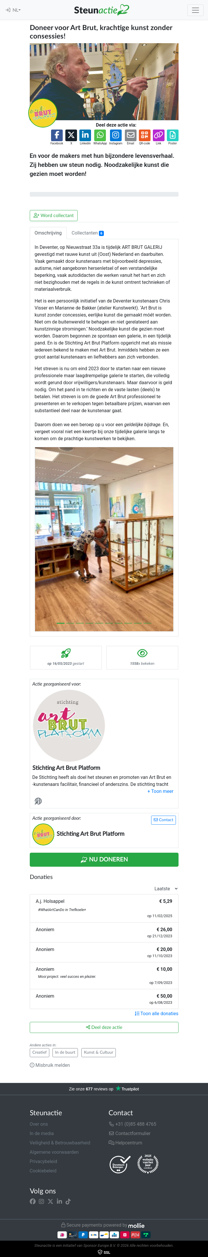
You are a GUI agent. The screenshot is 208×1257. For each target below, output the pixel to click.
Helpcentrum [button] (125, 1143)
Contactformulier (130, 1133)
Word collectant (54, 215)
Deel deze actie (104, 1027)
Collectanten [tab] (88, 233)
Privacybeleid (43, 1161)
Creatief (39, 1052)
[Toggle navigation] (195, 10)
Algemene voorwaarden (54, 1152)
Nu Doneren (104, 859)
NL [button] (15, 10)
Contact (163, 820)
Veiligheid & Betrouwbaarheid (60, 1143)
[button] (56, 138)
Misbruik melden (50, 1065)
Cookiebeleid (43, 1171)
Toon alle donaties (157, 1013)
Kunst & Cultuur (98, 1052)
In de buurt (65, 1052)
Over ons (39, 1124)
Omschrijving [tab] (48, 233)
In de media (42, 1133)
